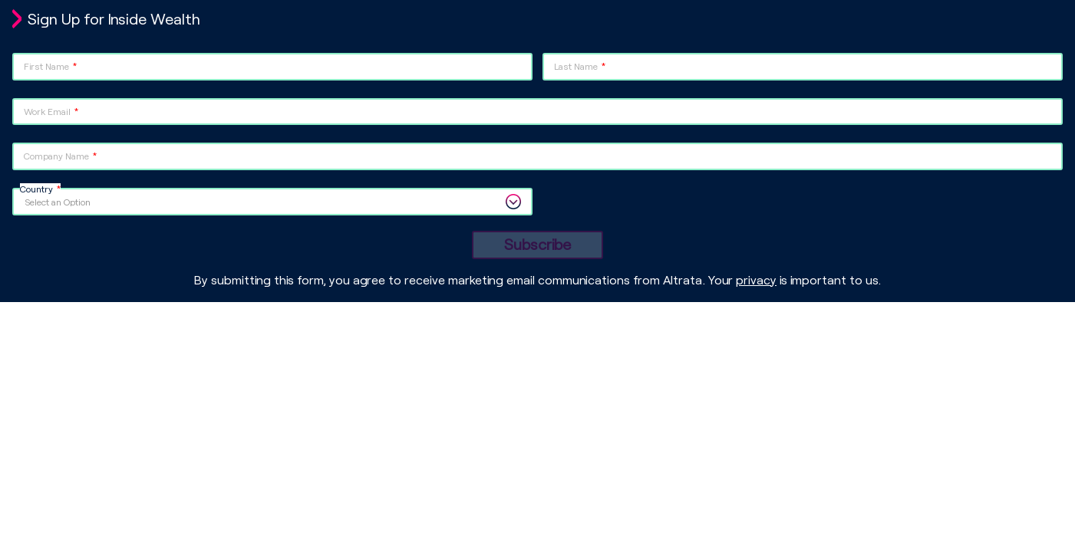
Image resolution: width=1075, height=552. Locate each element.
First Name (46, 66)
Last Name (576, 66)
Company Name (56, 155)
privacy (756, 279)
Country (36, 188)
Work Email (47, 111)
